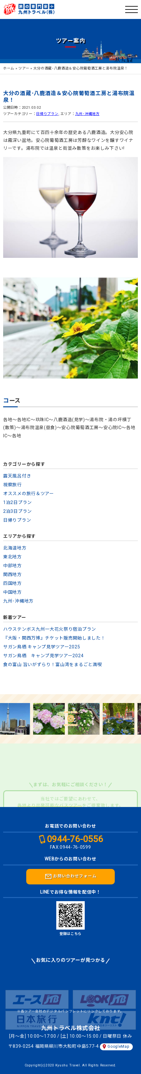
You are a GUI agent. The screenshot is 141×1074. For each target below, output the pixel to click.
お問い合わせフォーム (71, 876)
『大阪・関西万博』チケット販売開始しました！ (54, 637)
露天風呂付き (17, 475)
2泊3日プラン (17, 511)
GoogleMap (118, 1046)
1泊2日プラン (17, 502)
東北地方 (12, 556)
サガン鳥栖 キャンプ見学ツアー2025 (41, 646)
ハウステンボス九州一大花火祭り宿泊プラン (49, 629)
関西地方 (12, 574)
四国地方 (12, 583)
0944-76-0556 (75, 839)
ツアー (23, 68)
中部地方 (12, 565)
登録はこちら (70, 934)
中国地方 (12, 592)
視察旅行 (12, 484)
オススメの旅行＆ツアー (28, 493)
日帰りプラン (47, 114)
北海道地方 (15, 547)
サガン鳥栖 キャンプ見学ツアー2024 (43, 655)
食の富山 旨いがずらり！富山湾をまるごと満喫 (52, 664)
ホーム (8, 68)
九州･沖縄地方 (87, 114)
